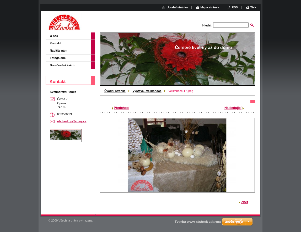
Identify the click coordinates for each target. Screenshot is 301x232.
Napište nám (58, 50)
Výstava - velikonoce (147, 90)
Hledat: (207, 25)
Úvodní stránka (115, 90)
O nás (54, 35)
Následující (232, 108)
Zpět (244, 202)
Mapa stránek (209, 7)
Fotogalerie (58, 57)
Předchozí (121, 108)
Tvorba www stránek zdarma (198, 222)
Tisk (253, 7)
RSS (235, 7)
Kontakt (55, 43)
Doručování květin (62, 65)
